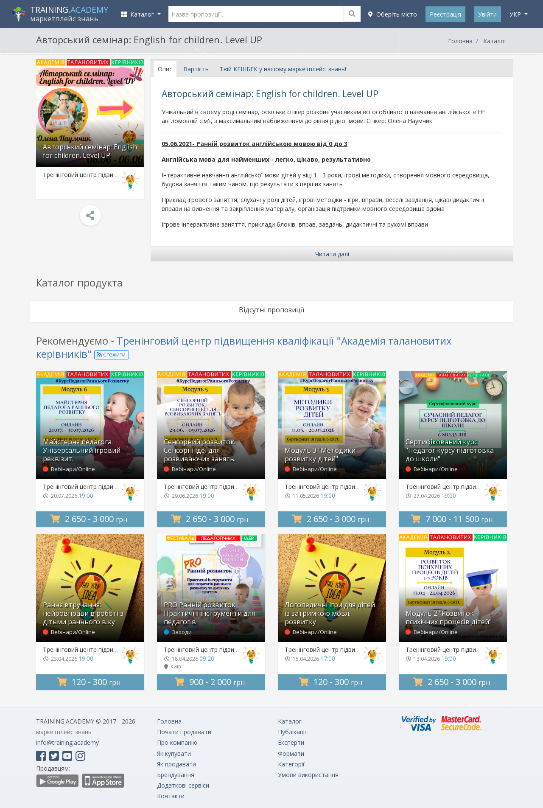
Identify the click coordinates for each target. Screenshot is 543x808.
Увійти (487, 14)
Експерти (291, 742)
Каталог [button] (138, 14)
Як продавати (176, 764)
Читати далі (332, 254)
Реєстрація (445, 14)
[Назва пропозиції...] (264, 14)
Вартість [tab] (196, 69)
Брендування (175, 775)
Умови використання (308, 775)
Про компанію (177, 742)
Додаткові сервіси (183, 785)
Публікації (292, 732)
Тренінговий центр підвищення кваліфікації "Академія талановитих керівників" (244, 347)
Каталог (495, 41)
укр (516, 14)
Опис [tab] (165, 69)
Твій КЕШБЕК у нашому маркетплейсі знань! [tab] (283, 69)
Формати (291, 753)
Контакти (171, 796)
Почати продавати (184, 732)
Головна (460, 41)
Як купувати (174, 753)
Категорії (291, 764)
